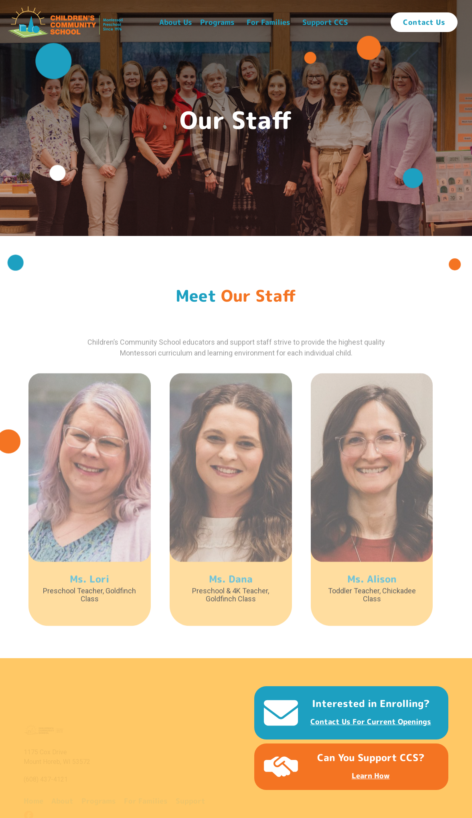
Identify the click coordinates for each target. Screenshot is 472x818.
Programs (217, 22)
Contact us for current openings (370, 722)
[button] (175, 22)
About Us (175, 22)
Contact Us (424, 22)
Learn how (371, 776)
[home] (65, 22)
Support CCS (325, 22)
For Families (268, 22)
